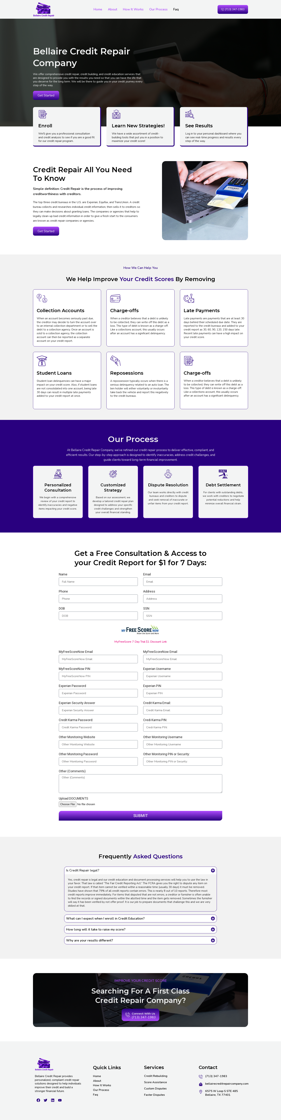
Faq (176, 9)
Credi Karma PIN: (155, 720)
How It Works (133, 9)
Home (98, 9)
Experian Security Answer (77, 703)
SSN (146, 608)
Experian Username (157, 669)
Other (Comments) (72, 771)
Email (147, 574)
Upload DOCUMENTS (73, 798)
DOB (62, 608)
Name (63, 574)
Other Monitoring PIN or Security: (166, 754)
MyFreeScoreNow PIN (74, 669)
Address (149, 591)
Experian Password (72, 686)
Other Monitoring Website (77, 737)
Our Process (158, 9)
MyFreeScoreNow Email (76, 652)
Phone (63, 591)
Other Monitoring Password (78, 754)
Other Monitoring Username (162, 737)
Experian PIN (152, 686)
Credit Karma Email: (157, 703)
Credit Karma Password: (76, 720)
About (112, 9)
